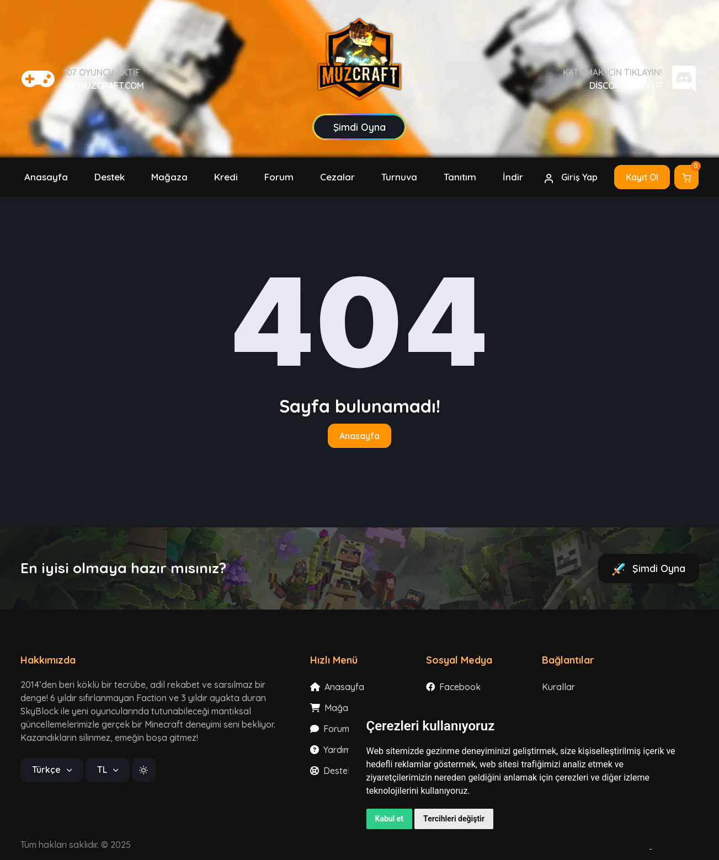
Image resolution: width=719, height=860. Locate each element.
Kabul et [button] (389, 818)
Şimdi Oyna (648, 569)
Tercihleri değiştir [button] (453, 818)
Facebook (453, 686)
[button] (226, 177)
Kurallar (558, 686)
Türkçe (47, 769)
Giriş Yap (571, 178)
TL (103, 769)
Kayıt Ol (642, 177)
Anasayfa (359, 435)
